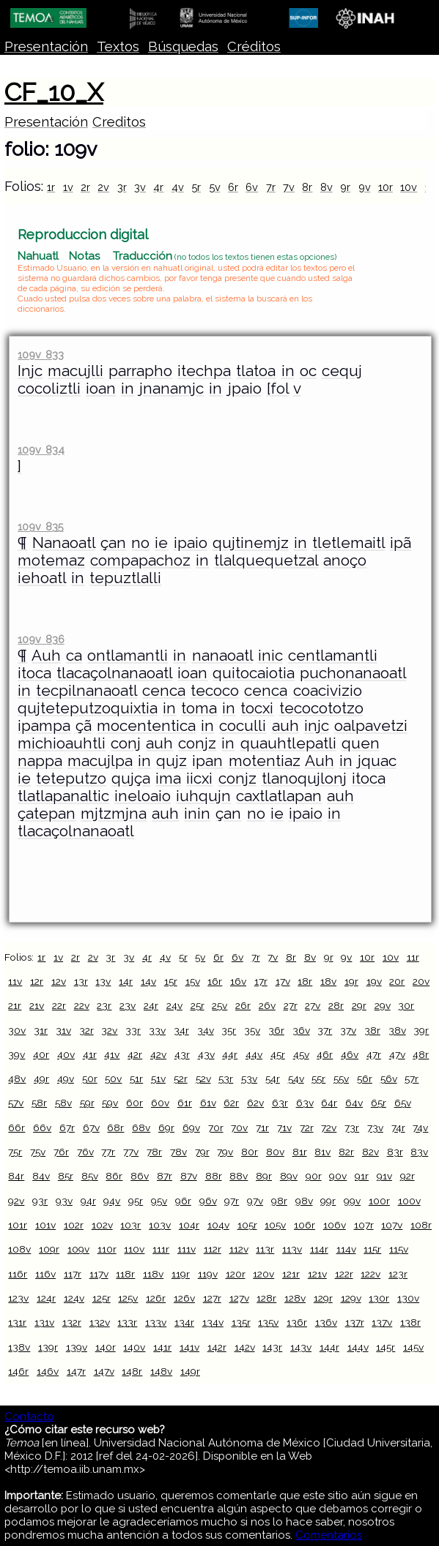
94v (111, 1201)
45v (301, 1054)
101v (45, 1225)
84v (41, 1176)
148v (161, 1371)
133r (127, 1322)
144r (329, 1347)
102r (74, 1225)
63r (280, 1102)
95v (159, 1201)
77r (108, 1151)
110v (134, 1249)
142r (216, 1347)
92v (16, 1201)
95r (135, 1201)
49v (65, 1078)
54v (296, 1078)
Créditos (254, 46)
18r (305, 981)
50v (113, 1078)
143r (272, 1347)
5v (215, 187)
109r (49, 1249)
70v (239, 1127)
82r (346, 1151)
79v (225, 1151)
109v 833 (40, 354)
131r (17, 1322)
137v (382, 1322)
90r (314, 1176)
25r (197, 1005)
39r (421, 1030)
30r (406, 1005)
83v (419, 1151)
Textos (118, 46)
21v (36, 1005)
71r (262, 1127)
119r (180, 1274)
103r (130, 1225)
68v (141, 1127)
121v (317, 1274)
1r (51, 187)
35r (228, 1030)
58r (39, 1102)
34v (205, 1030)
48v (17, 1078)
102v (102, 1225)
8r (307, 187)
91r (362, 1176)
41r (90, 1054)
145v (413, 1347)
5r (196, 187)
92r (407, 1176)
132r (71, 1322)
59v (110, 1102)
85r (65, 1176)
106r (304, 1225)
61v (208, 1102)
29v (383, 1005)
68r (115, 1127)
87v (188, 1176)
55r (318, 1078)
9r (345, 187)
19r (351, 981)
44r (229, 1054)
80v (275, 1151)
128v (295, 1298)
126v (184, 1298)
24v (174, 1005)
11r (413, 957)
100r (379, 1201)
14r (126, 981)
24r (151, 1005)
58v (63, 1102)
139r (48, 1347)
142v (245, 1347)
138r (410, 1322)
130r (379, 1298)
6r (233, 187)
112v (238, 1249)
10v (408, 187)
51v (158, 1078)
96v (208, 1201)
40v (66, 1054)
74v (420, 1127)
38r (372, 1030)
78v (178, 1151)
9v (364, 187)
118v (153, 1274)
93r (40, 1201)
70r (216, 1127)
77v (131, 1151)
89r (264, 1176)
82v (370, 1151)
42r (135, 1054)
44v (254, 1054)
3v (140, 187)
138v (19, 1347)
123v (18, 1298)
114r (319, 1249)
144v (358, 1347)
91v (384, 1176)
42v (158, 1054)
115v (398, 1249)
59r (87, 1102)
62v (255, 1102)
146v (48, 1371)
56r (364, 1078)
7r (271, 187)
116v (45, 1274)
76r (61, 1151)
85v (89, 1176)
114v (346, 1249)
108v (19, 1249)
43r (182, 1054)
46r (325, 1054)
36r (276, 1030)
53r (225, 1078)
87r (164, 1176)
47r (373, 1054)
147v (104, 1371)
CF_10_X (53, 92)
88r (213, 1176)
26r (243, 1005)
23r (104, 1005)
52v (203, 1078)
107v (391, 1225)
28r (336, 1005)
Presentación (46, 46)
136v (326, 1322)
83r (395, 1151)
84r (16, 1176)
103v (160, 1225)
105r (247, 1225)
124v (74, 1298)
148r (132, 1371)
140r (105, 1347)
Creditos (119, 122)
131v (44, 1322)
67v (91, 1127)
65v (402, 1102)
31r (41, 1030)
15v (192, 981)
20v (421, 981)
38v (397, 1030)
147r (76, 1371)
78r (154, 1151)
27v (312, 1005)
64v (354, 1102)
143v (300, 1347)
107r (364, 1225)
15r (170, 981)
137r (354, 1322)
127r (212, 1298)
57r (411, 1078)
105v (275, 1225)
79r (202, 1151)
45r (277, 1054)
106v (334, 1225)
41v (111, 1054)
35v (252, 1030)
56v (388, 1078)
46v (349, 1054)
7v (289, 187)
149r (190, 1371)
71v (284, 1127)
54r (272, 1078)
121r (291, 1274)
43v (206, 1054)
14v (148, 981)
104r (189, 1225)
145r (385, 1347)
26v (267, 1005)
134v (213, 1322)
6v (252, 187)
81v (322, 1151)
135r (241, 1322)
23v (127, 1005)
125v (128, 1298)
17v (283, 981)
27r (291, 1005)
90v (338, 1176)
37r (324, 1030)
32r (86, 1030)
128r (266, 1298)
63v (305, 1102)
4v (177, 187)
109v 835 (40, 526)
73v (375, 1127)
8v (326, 187)
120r (236, 1274)
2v (103, 187)
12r (36, 981)
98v (304, 1201)
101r (17, 1225)
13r (81, 981)
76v (85, 1151)
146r (18, 1371)
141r (162, 1347)
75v (37, 1151)
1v (68, 187)
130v (408, 1298)
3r (122, 187)
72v (328, 1127)
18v (328, 981)
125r (101, 1298)
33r (133, 1030)
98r (279, 1201)
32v (109, 1030)
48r (421, 1054)
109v (78, 1249)
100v (409, 1201)
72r (307, 1127)
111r (160, 1249)
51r (136, 1078)
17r (261, 981)
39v (16, 1054)
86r (114, 1176)
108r (421, 1225)
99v (352, 1201)
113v (292, 1249)
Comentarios (328, 1535)
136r (297, 1322)
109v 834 (41, 449)
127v (239, 1298)
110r (107, 1249)
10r (385, 187)
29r (359, 1005)
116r (17, 1274)
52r (181, 1078)
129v (351, 1298)
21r (14, 1005)
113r (265, 1249)
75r (15, 1151)
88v (238, 1176)
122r (344, 1274)
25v (219, 1005)
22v (81, 1005)
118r (125, 1274)
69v (191, 1127)
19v (374, 981)
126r (156, 1298)
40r (41, 1054)
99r (328, 1201)
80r (249, 1151)
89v (289, 1176)
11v (15, 981)
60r (134, 1102)
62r (231, 1102)
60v (160, 1102)
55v (341, 1078)
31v (63, 1030)
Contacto (29, 1416)
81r (299, 1151)
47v (397, 1054)
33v (157, 1030)
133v (155, 1322)
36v (301, 1030)
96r (183, 1201)
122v (370, 1274)
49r (41, 1078)
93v (64, 1201)
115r (372, 1249)
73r (351, 1127)
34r (181, 1030)
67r (67, 1127)
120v (263, 1274)
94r (88, 1201)
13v (103, 981)
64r (329, 1102)
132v (99, 1322)
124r (46, 1298)
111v (186, 1249)
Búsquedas (183, 46)
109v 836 (41, 639)
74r (398, 1127)
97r (231, 1201)
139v (76, 1347)
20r (397, 981)
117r (72, 1274)
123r (397, 1274)
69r (166, 1127)
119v (208, 1274)
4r (158, 187)
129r (323, 1298)
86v (139, 1176)
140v (134, 1347)
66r (16, 1127)
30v (17, 1030)
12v (58, 981)
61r (184, 1102)
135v (268, 1322)
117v (98, 1274)
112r (212, 1249)
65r (378, 1102)
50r (89, 1078)
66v (42, 1127)
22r (59, 1005)
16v (238, 981)
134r (184, 1322)
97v (255, 1201)
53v (249, 1078)
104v (218, 1225)
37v (348, 1030)
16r (214, 981)
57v (15, 1102)
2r (85, 187)
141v (189, 1347)
